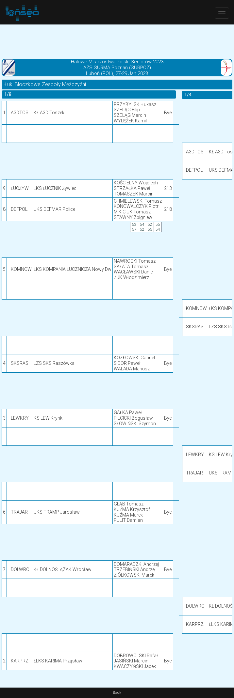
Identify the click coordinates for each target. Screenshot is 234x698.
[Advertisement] (117, 40)
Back (117, 692)
